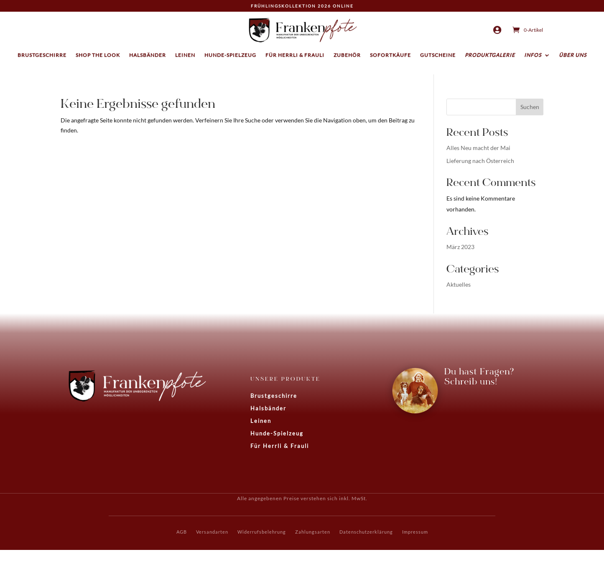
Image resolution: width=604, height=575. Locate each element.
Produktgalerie (490, 55)
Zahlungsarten (312, 531)
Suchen (529, 106)
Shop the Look (98, 55)
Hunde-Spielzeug (230, 55)
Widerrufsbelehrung (261, 531)
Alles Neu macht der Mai (478, 147)
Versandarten (212, 531)
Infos (532, 55)
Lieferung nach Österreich (480, 160)
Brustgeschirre (42, 55)
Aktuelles (458, 284)
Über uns (572, 55)
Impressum (415, 531)
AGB (181, 531)
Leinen (185, 55)
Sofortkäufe (390, 55)
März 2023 (460, 246)
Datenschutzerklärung (366, 531)
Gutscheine (438, 55)
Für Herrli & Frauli (294, 55)
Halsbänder (147, 55)
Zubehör (347, 55)
